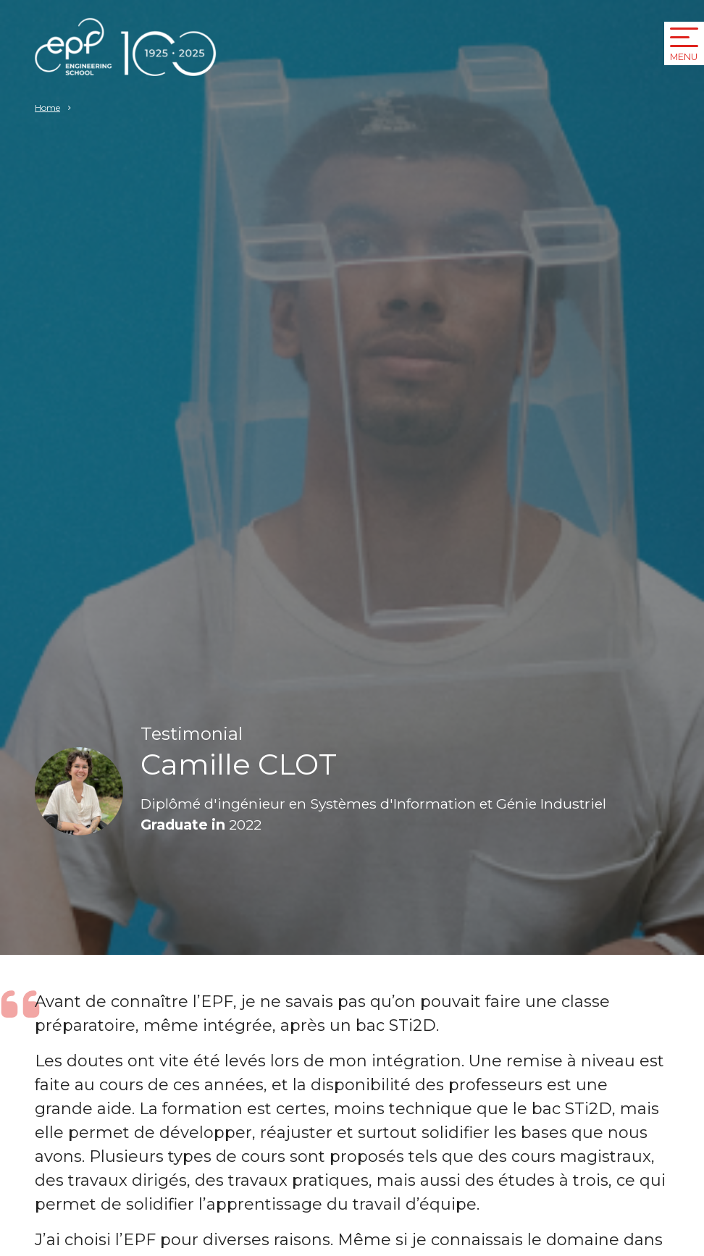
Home (47, 107)
